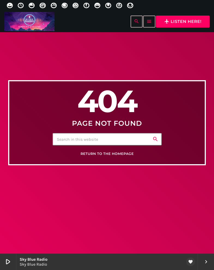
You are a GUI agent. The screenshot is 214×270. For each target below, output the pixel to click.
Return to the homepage (107, 158)
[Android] (108, 5)
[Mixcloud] (32, 5)
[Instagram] (76, 5)
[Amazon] (119, 5)
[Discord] (97, 5)
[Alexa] (130, 5)
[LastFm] (54, 5)
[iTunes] (65, 5)
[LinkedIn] (43, 5)
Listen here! (182, 21)
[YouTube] (10, 5)
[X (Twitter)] (21, 5)
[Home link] (29, 21)
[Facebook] (86, 5)
